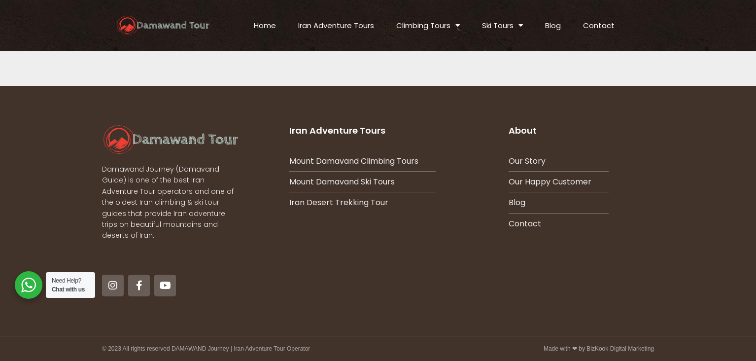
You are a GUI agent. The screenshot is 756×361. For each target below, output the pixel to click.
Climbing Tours (428, 25)
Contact (599, 25)
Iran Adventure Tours (336, 25)
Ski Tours (502, 25)
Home (265, 25)
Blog (553, 25)
